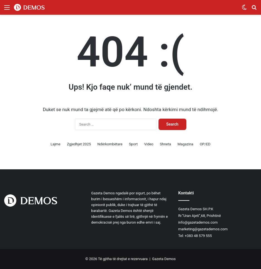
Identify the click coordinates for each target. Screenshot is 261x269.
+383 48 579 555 (198, 236)
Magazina (185, 144)
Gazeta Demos (164, 259)
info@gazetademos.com (198, 222)
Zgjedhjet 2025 (79, 144)
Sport (133, 144)
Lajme (55, 144)
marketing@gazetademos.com (203, 229)
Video (148, 144)
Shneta (165, 144)
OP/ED (205, 144)
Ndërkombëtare (110, 144)
